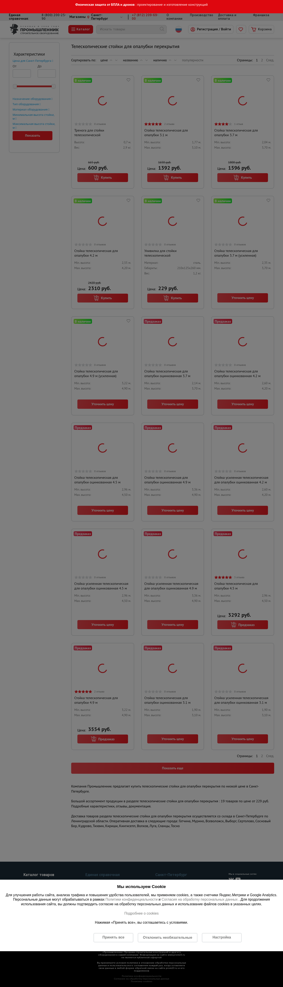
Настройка (221, 937)
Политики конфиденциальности (131, 900)
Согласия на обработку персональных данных (200, 900)
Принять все (113, 937)
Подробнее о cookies (141, 913)
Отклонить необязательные (167, 937)
